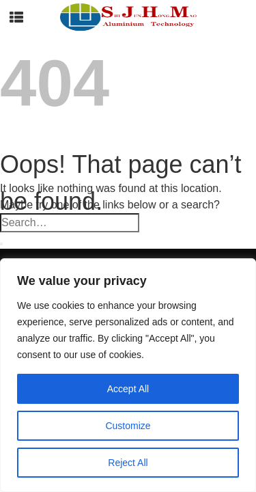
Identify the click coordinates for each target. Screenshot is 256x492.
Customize (127, 425)
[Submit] (1, 244)
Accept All (128, 388)
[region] (128, 375)
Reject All (127, 462)
